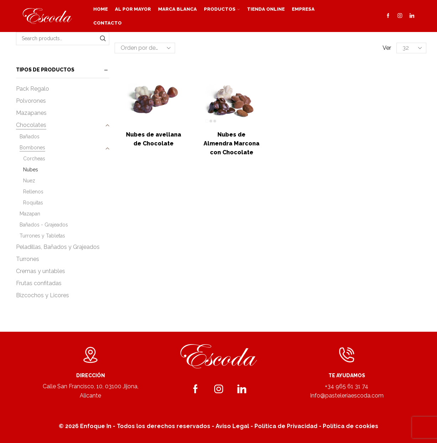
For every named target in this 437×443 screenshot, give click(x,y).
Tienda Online (266, 9)
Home (100, 9)
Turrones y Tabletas (42, 236)
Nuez (29, 180)
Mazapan (30, 214)
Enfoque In (95, 426)
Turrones (27, 259)
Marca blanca (177, 9)
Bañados (30, 136)
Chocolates (31, 125)
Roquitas (33, 203)
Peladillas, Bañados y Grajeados (58, 247)
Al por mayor (133, 9)
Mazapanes (31, 113)
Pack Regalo (32, 88)
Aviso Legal (232, 426)
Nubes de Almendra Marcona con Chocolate (231, 143)
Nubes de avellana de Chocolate (153, 139)
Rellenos (33, 191)
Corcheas (34, 158)
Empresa (303, 9)
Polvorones (31, 100)
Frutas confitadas (39, 283)
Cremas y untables (40, 271)
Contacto (107, 23)
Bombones (32, 147)
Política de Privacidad (285, 426)
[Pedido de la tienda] (145, 48)
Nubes (30, 169)
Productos (222, 9)
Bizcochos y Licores (42, 295)
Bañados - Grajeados (44, 225)
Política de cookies (350, 426)
